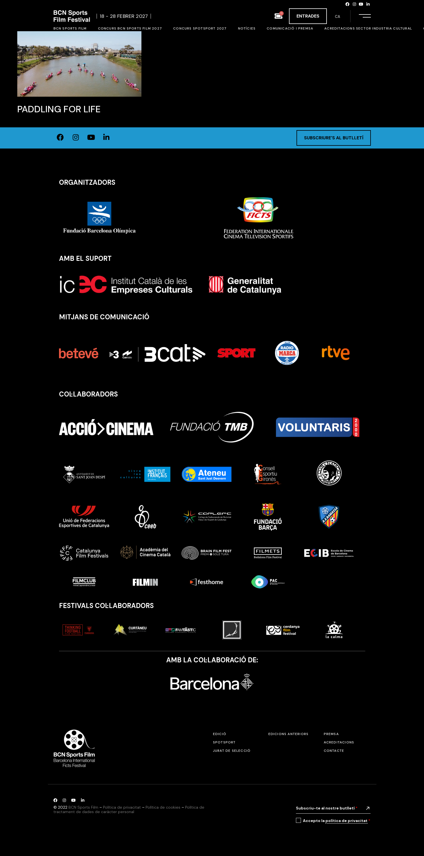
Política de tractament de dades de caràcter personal (128, 809)
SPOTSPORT (224, 742)
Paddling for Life (59, 109)
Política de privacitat (122, 807)
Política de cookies (163, 807)
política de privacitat (346, 820)
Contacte (334, 750)
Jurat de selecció (232, 750)
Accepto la (336, 820)
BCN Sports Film (83, 807)
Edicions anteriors (288, 734)
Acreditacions (339, 742)
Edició (219, 734)
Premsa (331, 734)
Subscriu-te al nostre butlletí (326, 808)
